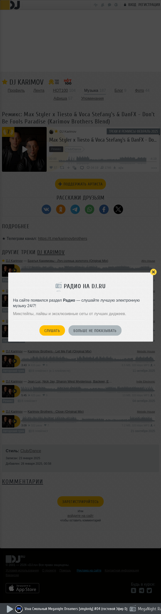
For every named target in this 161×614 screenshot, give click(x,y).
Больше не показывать (95, 330)
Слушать (52, 330)
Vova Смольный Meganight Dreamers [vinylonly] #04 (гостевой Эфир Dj (76, 609)
